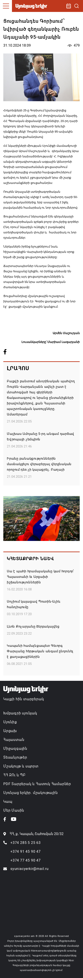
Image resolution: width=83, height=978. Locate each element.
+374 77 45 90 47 (25, 860)
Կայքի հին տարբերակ (23, 699)
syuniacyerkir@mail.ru (29, 869)
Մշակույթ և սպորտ (21, 766)
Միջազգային (15, 748)
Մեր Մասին (13, 810)
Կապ (7, 801)
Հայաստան (13, 740)
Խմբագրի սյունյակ (20, 713)
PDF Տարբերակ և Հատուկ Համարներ (37, 784)
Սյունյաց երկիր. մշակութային (30, 793)
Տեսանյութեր (15, 757)
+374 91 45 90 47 (25, 851)
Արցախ (10, 731)
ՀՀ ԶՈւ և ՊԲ (14, 775)
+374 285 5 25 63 (25, 843)
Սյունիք (10, 722)
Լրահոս (18, 368)
